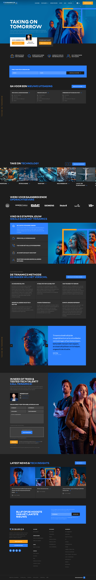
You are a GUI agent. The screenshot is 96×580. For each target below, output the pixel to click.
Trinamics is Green (36, 563)
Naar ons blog (80, 463)
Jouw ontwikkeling (52, 546)
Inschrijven (75, 514)
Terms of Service (35, 447)
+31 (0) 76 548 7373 (25, 395)
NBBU (47, 577)
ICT (65, 539)
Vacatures (37, 3)
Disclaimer (29, 577)
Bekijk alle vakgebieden (79, 164)
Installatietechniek (68, 544)
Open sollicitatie (87, 3)
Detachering (35, 566)
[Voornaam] (18, 407)
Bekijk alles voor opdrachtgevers (76, 277)
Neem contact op (45, 43)
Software (67, 541)
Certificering (42, 577)
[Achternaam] (35, 407)
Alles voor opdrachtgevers (38, 538)
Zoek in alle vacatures (75, 73)
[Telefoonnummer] (35, 411)
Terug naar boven (80, 577)
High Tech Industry (68, 536)
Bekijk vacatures (18, 43)
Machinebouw (68, 559)
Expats (60, 3)
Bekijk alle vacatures (78, 86)
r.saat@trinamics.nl (25, 398)
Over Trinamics (36, 553)
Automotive (67, 534)
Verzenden (14, 442)
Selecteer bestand (27, 432)
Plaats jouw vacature (37, 540)
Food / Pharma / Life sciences (71, 554)
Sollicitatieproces (52, 544)
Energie (66, 546)
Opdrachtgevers (53, 3)
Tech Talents (44, 3)
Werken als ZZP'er (52, 541)
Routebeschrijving (18, 545)
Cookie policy (23, 577)
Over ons (71, 3)
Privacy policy (35, 577)
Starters (50, 536)
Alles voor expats (36, 547)
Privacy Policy (29, 447)
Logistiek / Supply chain (69, 549)
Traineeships (51, 534)
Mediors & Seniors (52, 539)
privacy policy (38, 441)
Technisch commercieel (69, 551)
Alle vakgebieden (68, 531)
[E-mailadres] (18, 411)
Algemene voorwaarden (14, 577)
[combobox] (25, 72)
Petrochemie (67, 564)
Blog (65, 3)
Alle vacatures (35, 531)
